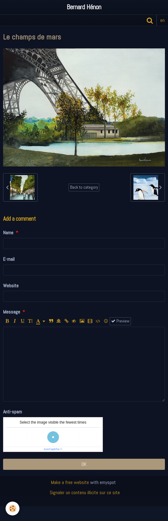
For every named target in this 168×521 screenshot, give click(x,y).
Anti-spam (12, 411)
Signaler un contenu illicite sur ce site (85, 492)
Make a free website (70, 482)
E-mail (9, 259)
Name (8, 232)
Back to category (84, 187)
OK (84, 464)
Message (11, 312)
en (162, 20)
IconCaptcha (52, 449)
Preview (120, 321)
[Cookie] (12, 508)
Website (11, 285)
